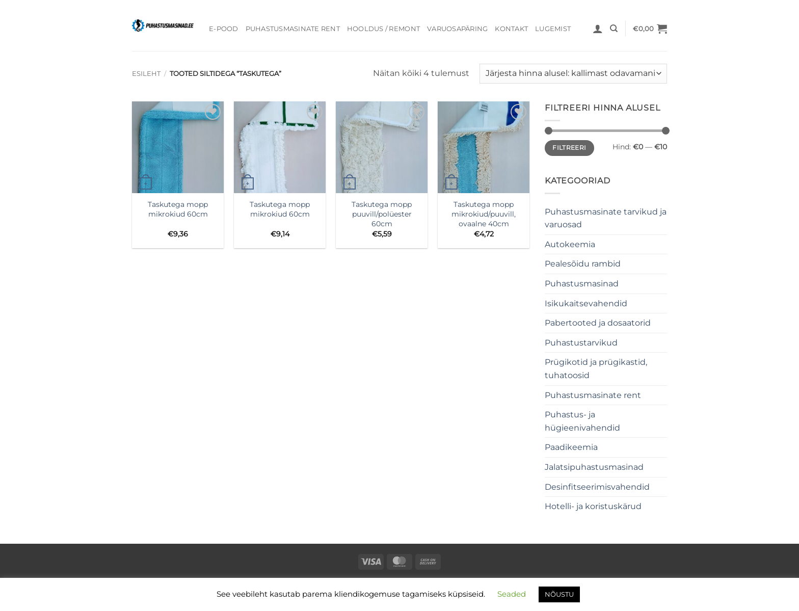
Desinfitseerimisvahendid (597, 487)
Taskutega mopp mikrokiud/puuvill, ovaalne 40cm (483, 214)
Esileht (146, 73)
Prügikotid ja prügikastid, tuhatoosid (596, 368)
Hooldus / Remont (383, 29)
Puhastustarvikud (581, 343)
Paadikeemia (571, 447)
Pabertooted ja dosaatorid (598, 323)
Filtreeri (569, 147)
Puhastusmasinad (582, 283)
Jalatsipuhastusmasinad (594, 467)
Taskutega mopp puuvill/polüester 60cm (382, 214)
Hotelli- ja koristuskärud (593, 506)
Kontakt (511, 29)
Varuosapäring (457, 29)
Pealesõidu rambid (583, 264)
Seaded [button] (511, 594)
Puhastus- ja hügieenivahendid (582, 421)
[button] (598, 28)
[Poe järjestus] (573, 74)
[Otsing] (614, 28)
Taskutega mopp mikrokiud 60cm (178, 209)
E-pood (223, 29)
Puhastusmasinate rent (293, 29)
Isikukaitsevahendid (586, 303)
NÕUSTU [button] (559, 594)
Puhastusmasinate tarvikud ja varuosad (606, 218)
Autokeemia (570, 244)
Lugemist (553, 29)
